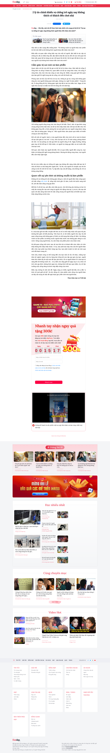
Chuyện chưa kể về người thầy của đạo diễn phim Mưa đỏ (49, 525)
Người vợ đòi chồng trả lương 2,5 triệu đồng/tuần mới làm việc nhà (65, 593)
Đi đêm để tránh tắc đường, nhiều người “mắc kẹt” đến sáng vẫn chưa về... (49, 537)
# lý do (46, 470)
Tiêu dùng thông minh (20, 674)
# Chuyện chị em (46, 552)
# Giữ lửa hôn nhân (19, 470)
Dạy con (33, 694)
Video (79, 5)
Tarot (50, 697)
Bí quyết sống (52, 674)
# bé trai (89, 470)
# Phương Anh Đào (30, 623)
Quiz (74, 5)
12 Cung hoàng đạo (54, 699)
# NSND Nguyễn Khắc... (47, 531)
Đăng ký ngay (48, 382)
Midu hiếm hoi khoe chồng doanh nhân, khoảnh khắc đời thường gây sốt (33, 639)
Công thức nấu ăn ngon (88, 671)
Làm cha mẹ (68, 5)
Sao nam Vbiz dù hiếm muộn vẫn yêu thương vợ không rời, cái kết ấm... (76, 40)
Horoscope (51, 703)
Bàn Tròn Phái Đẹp (19, 718)
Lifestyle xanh (34, 721)
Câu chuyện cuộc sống (55, 672)
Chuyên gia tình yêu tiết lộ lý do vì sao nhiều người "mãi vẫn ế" (23, 465)
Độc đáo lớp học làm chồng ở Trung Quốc (86, 593)
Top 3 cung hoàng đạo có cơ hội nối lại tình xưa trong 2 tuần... (50, 40)
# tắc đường (52, 541)
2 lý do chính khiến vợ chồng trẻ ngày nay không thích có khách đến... (44, 465)
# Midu (27, 644)
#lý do (53, 435)
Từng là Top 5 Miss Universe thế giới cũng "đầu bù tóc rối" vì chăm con (54, 636)
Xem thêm (55, 602)
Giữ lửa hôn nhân (27, 9)
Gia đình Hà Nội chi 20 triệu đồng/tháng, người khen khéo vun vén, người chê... (49, 548)
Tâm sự (68, 672)
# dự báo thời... (45, 518)
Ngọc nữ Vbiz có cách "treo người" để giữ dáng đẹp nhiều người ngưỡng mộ (33, 619)
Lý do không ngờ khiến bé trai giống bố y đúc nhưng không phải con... (86, 465)
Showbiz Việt (34, 670)
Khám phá (16, 676)
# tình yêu (26, 470)
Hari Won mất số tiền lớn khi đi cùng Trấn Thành (33, 629)
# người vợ (68, 598)
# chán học (22, 531)
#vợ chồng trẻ (58, 435)
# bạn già (25, 554)
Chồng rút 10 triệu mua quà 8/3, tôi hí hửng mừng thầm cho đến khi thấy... (44, 593)
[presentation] (46, 376)
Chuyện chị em (48, 5)
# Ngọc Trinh (73, 642)
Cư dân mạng (17, 681)
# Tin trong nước (19, 554)
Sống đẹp (39, 5)
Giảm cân (68, 699)
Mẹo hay (85, 674)
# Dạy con (17, 531)
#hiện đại (63, 435)
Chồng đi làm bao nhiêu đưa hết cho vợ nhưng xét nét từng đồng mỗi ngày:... (23, 593)
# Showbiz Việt (45, 529)
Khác (67, 707)
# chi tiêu (52, 552)
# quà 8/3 (47, 598)
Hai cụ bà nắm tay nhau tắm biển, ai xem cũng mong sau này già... (26, 550)
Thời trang (16, 694)
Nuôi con (33, 699)
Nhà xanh (33, 723)
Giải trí (24, 5)
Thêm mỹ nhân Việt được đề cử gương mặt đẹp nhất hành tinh (82, 636)
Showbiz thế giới (35, 672)
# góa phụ (68, 470)
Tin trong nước (18, 670)
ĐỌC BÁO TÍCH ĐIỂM (87, 5)
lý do (27, 2)
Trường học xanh (35, 725)
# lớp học (89, 597)
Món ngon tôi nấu (88, 676)
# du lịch (52, 562)
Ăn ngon (56, 5)
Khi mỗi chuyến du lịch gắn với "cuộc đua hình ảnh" (49, 558)
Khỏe (15, 699)
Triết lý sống (52, 670)
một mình (44, 181)
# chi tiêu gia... (27, 598)
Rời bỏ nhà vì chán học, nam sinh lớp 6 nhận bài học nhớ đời (26, 527)
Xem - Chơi (17, 679)
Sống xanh (31, 5)
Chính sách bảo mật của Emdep (43, 370)
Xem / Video (70, 692)
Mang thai (34, 697)
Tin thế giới (17, 672)
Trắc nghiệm (52, 694)
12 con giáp (52, 701)
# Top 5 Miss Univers (46, 642)
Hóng (67, 674)
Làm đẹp (16, 697)
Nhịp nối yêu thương (88, 693)
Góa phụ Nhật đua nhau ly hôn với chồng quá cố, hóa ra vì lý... (65, 465)
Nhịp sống (69, 703)
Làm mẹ (68, 705)
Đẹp (62, 5)
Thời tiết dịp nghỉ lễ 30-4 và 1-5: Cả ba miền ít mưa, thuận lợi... (49, 512)
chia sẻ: (49, 23)
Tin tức (18, 5)
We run (33, 719)
